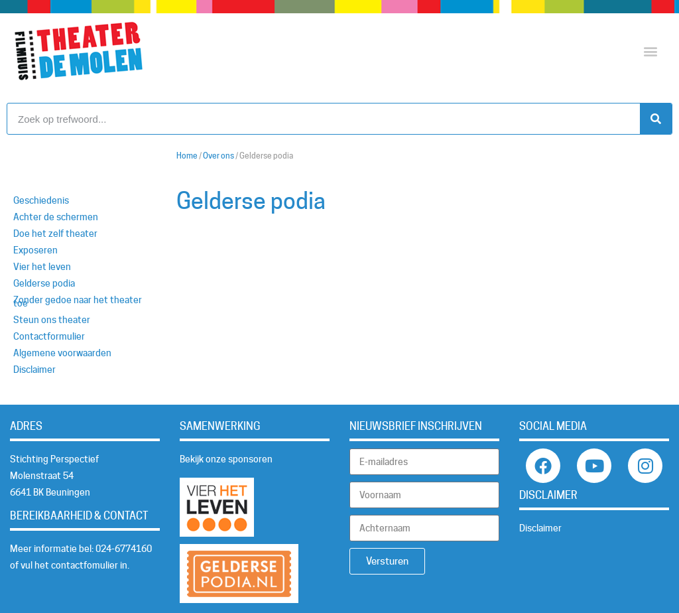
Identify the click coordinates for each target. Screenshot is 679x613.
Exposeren (35, 250)
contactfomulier (84, 565)
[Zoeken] (656, 118)
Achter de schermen (55, 217)
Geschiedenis (41, 200)
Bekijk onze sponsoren (226, 459)
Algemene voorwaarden (62, 353)
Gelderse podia (44, 283)
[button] (650, 51)
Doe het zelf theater (55, 233)
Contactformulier (49, 336)
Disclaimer (34, 369)
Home (187, 156)
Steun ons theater (51, 319)
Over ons (218, 156)
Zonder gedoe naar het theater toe (77, 301)
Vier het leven (42, 266)
